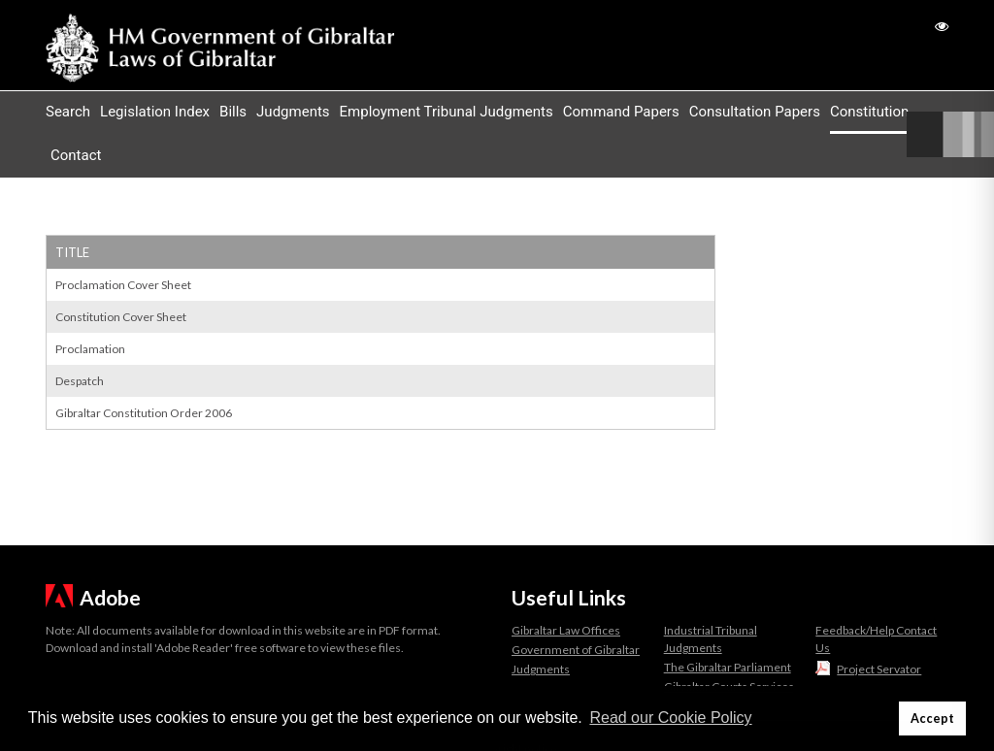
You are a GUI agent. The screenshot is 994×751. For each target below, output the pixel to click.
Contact (75, 155)
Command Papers (621, 111)
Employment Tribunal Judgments (446, 111)
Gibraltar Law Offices (566, 630)
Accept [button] (932, 718)
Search (68, 111)
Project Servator (879, 669)
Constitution (869, 111)
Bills (233, 111)
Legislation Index (155, 111)
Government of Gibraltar (576, 649)
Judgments (292, 111)
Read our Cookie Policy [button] (670, 717)
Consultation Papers (754, 111)
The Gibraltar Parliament (727, 667)
